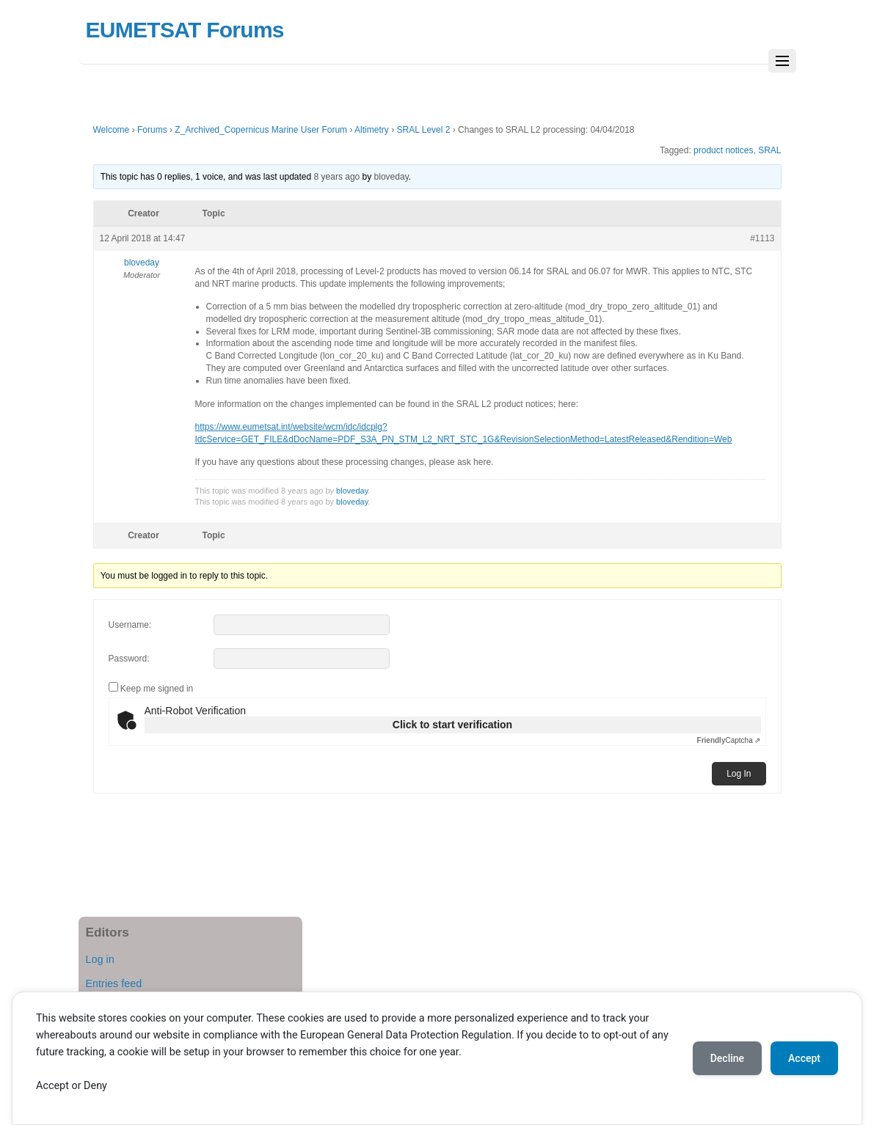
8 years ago (337, 177)
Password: (129, 658)
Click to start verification (452, 724)
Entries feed (114, 983)
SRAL (769, 150)
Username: (130, 625)
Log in (100, 959)
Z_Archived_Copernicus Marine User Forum (261, 130)
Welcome (111, 130)
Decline (727, 1058)
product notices (723, 150)
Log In (738, 774)
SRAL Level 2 (423, 130)
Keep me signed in (156, 689)
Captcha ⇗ (729, 740)
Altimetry (371, 130)
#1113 (762, 238)
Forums (152, 130)
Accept (804, 1058)
